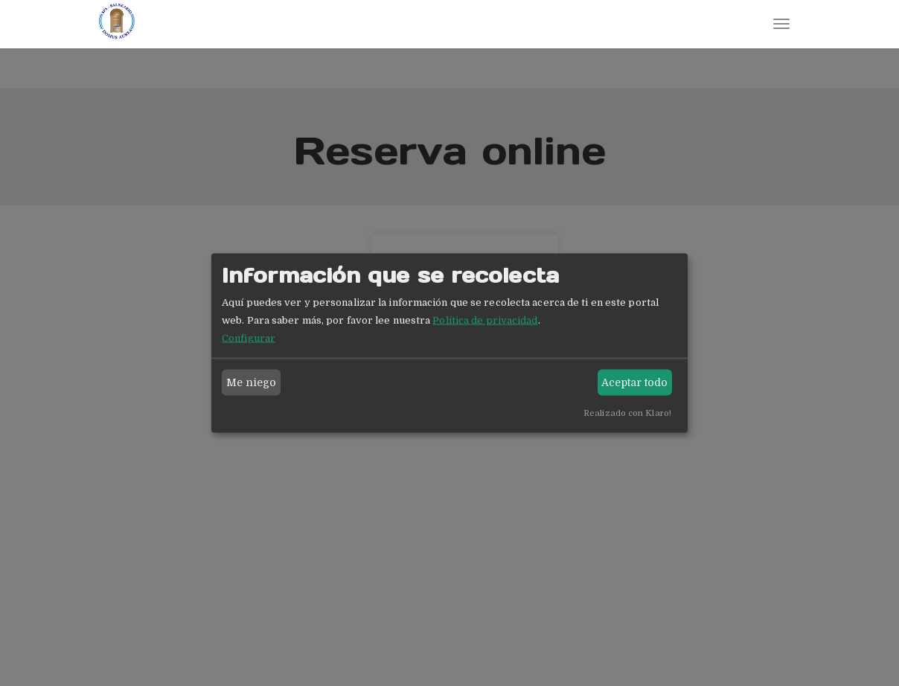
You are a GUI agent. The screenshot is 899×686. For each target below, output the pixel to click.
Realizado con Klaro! (627, 412)
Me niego (251, 382)
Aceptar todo (634, 382)
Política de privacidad (484, 319)
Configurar (248, 337)
